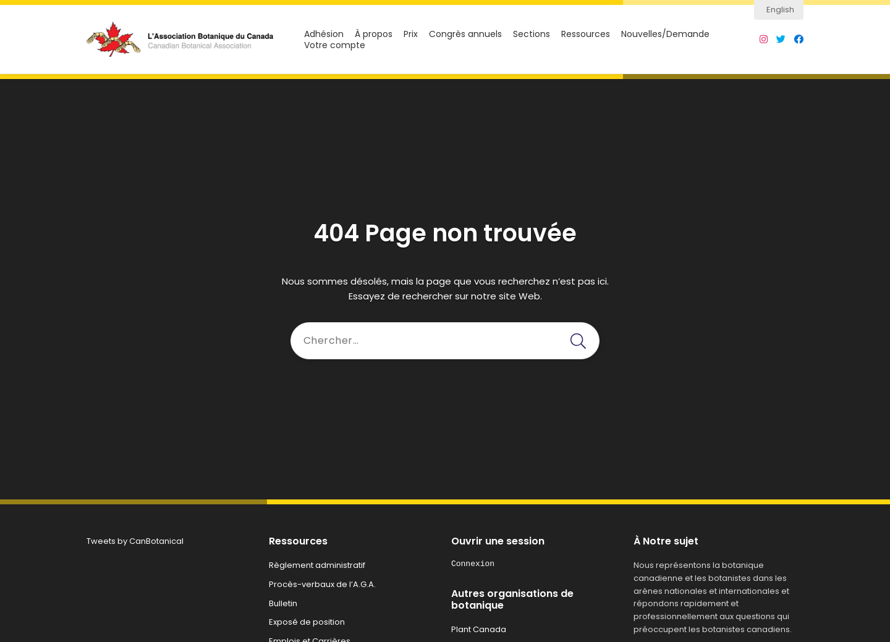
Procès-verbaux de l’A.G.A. (322, 584)
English (780, 9)
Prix (411, 34)
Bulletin (283, 603)
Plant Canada (478, 629)
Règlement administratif (317, 565)
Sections (531, 34)
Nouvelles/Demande (665, 34)
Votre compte (334, 45)
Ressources (585, 34)
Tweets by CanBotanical (135, 541)
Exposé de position (307, 622)
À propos (373, 34)
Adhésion (324, 34)
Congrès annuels (465, 34)
